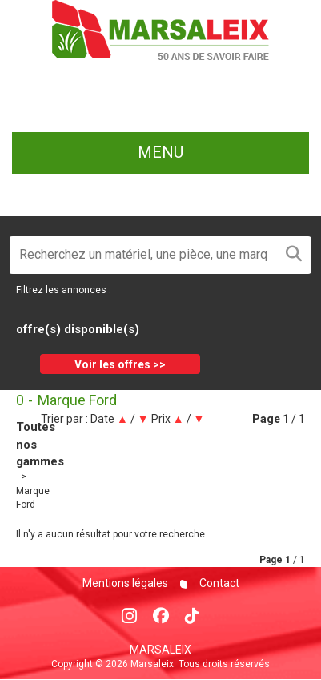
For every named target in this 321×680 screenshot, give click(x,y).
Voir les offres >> (120, 364)
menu (160, 152)
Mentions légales (125, 583)
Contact (218, 583)
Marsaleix (160, 649)
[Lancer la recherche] (293, 255)
